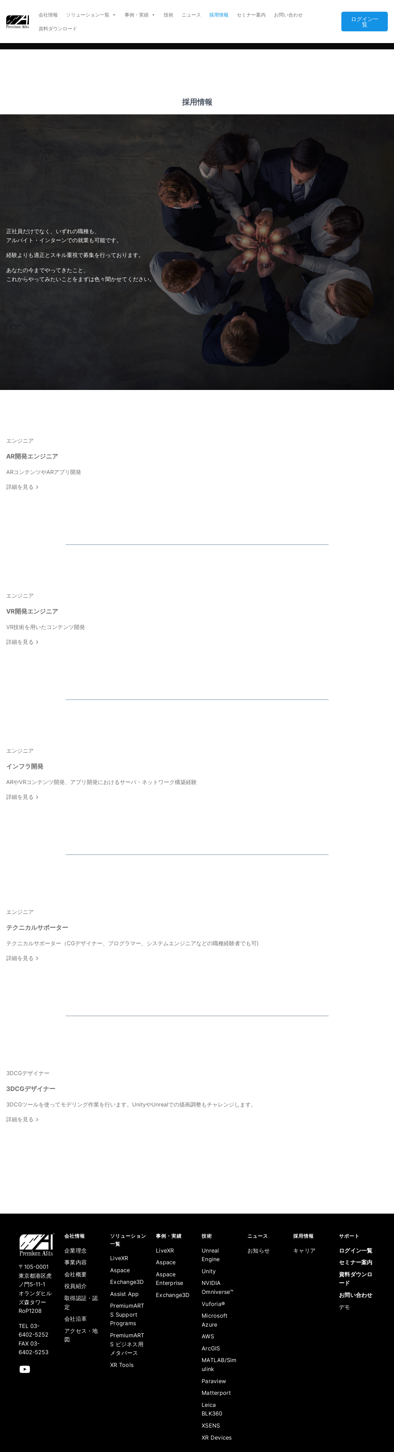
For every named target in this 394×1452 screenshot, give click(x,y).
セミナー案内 (251, 15)
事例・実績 (140, 15)
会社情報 (48, 15)
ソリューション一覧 (91, 15)
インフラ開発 (24, 766)
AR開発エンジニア (32, 456)
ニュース (191, 15)
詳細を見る (22, 486)
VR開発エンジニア (32, 611)
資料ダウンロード (58, 28)
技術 (168, 15)
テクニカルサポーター (37, 927)
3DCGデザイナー (30, 1088)
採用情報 (218, 15)
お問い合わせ (288, 15)
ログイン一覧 (365, 22)
